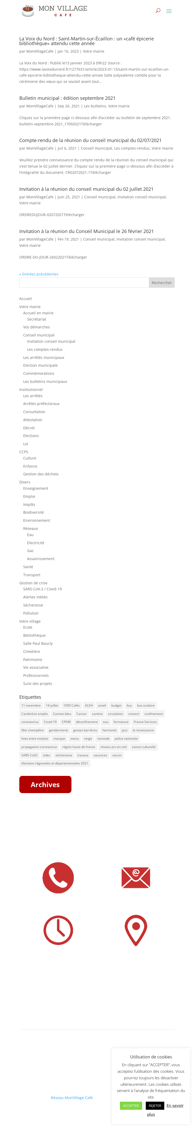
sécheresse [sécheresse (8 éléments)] (64, 755)
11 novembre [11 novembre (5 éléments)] (31, 705)
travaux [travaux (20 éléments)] (82, 755)
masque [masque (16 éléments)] (59, 738)
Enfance (30, 466)
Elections (31, 435)
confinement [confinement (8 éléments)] (153, 714)
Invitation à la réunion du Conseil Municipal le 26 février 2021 (86, 231)
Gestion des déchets (41, 473)
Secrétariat (36, 319)
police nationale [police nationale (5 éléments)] (126, 738)
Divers (24, 482)
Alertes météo (35, 596)
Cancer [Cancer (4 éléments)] (81, 714)
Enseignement (35, 488)
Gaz (30, 550)
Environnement (36, 520)
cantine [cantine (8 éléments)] (97, 714)
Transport (31, 574)
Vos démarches (36, 326)
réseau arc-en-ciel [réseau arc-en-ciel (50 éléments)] (113, 747)
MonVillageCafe (39, 51)
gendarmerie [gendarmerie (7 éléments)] (58, 730)
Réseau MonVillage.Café (72, 1097)
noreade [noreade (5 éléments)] (103, 738)
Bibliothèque (34, 635)
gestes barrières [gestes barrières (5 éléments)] (85, 730)
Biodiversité (33, 512)
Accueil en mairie (38, 312)
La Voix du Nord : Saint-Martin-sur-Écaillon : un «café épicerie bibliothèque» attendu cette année (86, 40)
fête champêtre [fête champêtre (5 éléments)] (32, 730)
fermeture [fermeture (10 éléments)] (121, 722)
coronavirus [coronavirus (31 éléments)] (30, 722)
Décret (29, 427)
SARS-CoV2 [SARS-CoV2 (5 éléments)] (29, 755)
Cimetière (31, 651)
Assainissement (40, 558)
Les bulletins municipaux (45, 381)
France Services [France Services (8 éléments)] (145, 722)
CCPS (23, 451)
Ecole (27, 627)
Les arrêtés (33, 395)
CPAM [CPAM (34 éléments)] (66, 722)
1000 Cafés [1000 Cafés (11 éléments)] (71, 705)
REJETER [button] (155, 1105)
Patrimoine (32, 659)
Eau (30, 534)
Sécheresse (33, 605)
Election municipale (40, 365)
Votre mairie (93, 51)
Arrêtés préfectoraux (41, 403)
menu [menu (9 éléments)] (74, 738)
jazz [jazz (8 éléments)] (125, 730)
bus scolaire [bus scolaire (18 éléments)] (146, 705)
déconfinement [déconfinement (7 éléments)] (87, 722)
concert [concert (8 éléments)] (133, 714)
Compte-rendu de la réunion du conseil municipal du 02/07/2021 (90, 140)
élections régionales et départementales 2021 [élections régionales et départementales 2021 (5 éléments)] (54, 763)
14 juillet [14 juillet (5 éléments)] (52, 705)
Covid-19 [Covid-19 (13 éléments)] (50, 722)
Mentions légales (34, 1079)
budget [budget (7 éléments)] (116, 705)
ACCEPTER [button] (131, 1105)
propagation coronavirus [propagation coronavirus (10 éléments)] (39, 747)
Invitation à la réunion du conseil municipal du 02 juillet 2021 (86, 189)
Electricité (35, 542)
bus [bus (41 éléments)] (129, 705)
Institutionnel (31, 389)
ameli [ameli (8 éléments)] (102, 705)
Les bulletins (95, 105)
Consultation (34, 411)
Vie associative (35, 667)
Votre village (30, 621)
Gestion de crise (33, 582)
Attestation (32, 419)
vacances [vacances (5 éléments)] (100, 755)
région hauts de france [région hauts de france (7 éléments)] (78, 747)
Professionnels (36, 675)
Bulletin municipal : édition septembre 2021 (67, 98)
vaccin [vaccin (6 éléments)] (117, 755)
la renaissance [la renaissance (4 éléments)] (143, 730)
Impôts (29, 504)
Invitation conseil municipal (142, 196)
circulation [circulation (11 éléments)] (115, 714)
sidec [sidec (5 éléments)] (46, 755)
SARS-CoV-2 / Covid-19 (42, 588)
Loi (25, 443)
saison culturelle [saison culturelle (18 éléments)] (144, 747)
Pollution (31, 613)
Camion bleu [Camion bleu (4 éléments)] (62, 714)
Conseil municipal (96, 148)
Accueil (25, 298)
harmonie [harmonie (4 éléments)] (109, 730)
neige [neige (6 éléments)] (88, 738)
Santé (28, 566)
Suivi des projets (37, 683)
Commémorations (38, 373)
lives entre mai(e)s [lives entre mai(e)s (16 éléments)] (34, 738)
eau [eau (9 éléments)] (105, 722)
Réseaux (30, 528)
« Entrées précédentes (38, 274)
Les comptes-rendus (132, 148)
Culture (29, 458)
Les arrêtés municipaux (43, 357)
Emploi (29, 496)
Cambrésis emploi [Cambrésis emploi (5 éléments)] (34, 714)
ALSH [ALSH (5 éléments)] (89, 705)
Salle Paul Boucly (38, 643)
